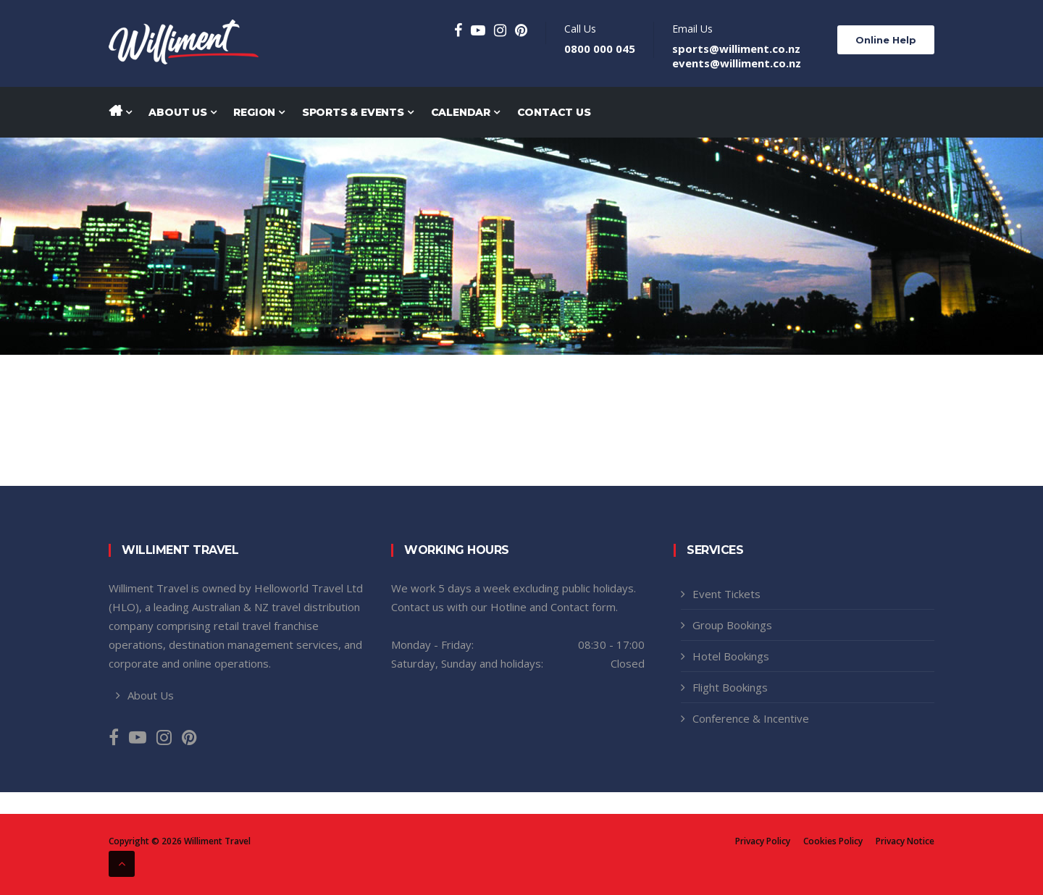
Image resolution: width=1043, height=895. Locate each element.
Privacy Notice (905, 841)
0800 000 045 (599, 48)
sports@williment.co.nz (736, 48)
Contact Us (554, 112)
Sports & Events (358, 112)
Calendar (465, 112)
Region (258, 112)
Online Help (885, 40)
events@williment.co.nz (736, 63)
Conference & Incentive (750, 718)
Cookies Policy (833, 841)
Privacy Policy (762, 841)
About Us (182, 112)
